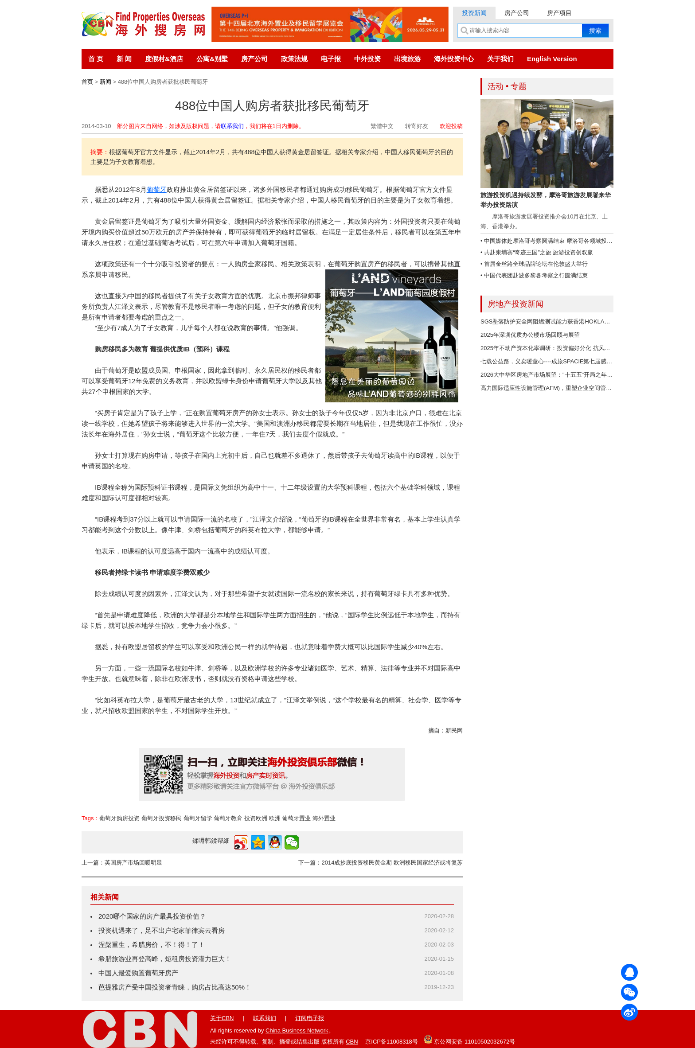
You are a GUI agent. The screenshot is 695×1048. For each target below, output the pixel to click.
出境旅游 (407, 58)
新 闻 (124, 58)
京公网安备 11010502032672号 (469, 1039)
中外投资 (367, 58)
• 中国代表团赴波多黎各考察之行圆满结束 (534, 275)
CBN (352, 1041)
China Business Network (297, 1030)
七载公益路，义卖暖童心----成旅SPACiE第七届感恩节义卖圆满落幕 (566, 361)
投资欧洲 (255, 818)
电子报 (331, 58)
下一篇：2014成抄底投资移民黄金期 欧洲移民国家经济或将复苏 (380, 862)
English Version (552, 58)
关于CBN (222, 1018)
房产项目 (559, 12)
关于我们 (500, 58)
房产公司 (516, 12)
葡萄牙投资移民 (161, 818)
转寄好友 (416, 126)
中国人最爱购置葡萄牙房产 (138, 973)
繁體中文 (382, 126)
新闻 (105, 81)
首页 (87, 81)
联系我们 (232, 126)
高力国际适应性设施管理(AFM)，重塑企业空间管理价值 (551, 388)
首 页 (95, 58)
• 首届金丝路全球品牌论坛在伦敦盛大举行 (534, 264)
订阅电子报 (309, 1018)
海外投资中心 (454, 58)
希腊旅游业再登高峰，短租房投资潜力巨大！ (164, 958)
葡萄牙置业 (296, 818)
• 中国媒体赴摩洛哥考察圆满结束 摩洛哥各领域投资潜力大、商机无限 (569, 241)
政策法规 (294, 58)
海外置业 (324, 818)
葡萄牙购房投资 (119, 818)
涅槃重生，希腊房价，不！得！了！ (151, 944)
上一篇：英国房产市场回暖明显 (122, 862)
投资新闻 (474, 12)
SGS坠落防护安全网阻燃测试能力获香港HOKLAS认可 (550, 321)
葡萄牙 (157, 189)
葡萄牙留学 (198, 818)
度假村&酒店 (164, 58)
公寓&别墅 (212, 58)
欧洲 (275, 818)
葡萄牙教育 (228, 818)
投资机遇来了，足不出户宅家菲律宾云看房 (161, 930)
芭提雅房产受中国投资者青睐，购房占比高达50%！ (174, 987)
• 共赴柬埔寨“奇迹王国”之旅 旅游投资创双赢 (536, 252)
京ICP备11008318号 (391, 1041)
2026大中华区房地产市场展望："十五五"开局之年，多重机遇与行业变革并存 (578, 374)
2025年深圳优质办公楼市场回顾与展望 (530, 334)
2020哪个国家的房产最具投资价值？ (152, 916)
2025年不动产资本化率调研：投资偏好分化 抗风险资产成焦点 (559, 348)
